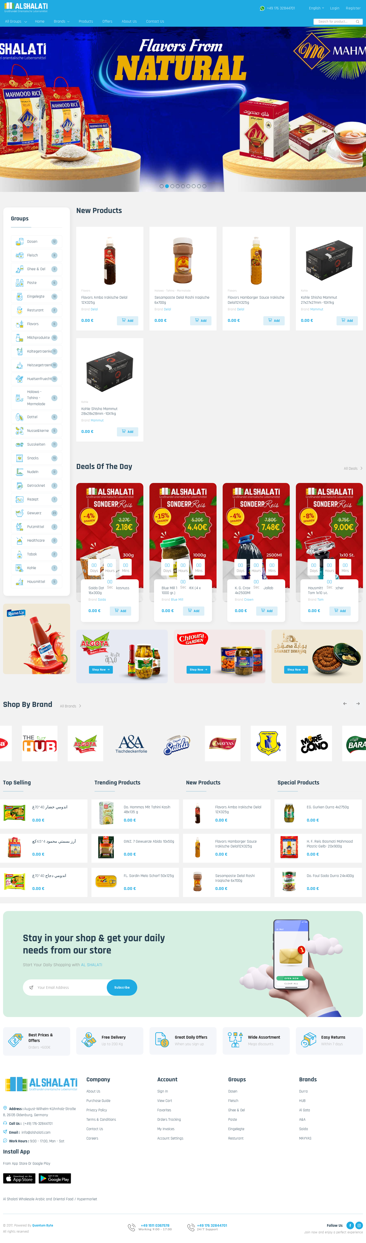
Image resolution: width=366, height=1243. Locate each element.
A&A (302, 1119)
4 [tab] (178, 186)
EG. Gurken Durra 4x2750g (328, 807)
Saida (102, 599)
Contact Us (155, 21)
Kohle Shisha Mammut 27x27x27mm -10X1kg (319, 300)
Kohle (26, 568)
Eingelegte (30, 296)
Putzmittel (30, 527)
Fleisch (27, 255)
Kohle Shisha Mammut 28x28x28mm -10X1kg (99, 411)
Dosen (26, 242)
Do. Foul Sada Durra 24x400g (330, 875)
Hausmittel (30, 582)
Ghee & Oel (30, 269)
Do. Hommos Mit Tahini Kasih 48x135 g (147, 810)
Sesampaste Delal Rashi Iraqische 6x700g (182, 300)
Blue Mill (177, 599)
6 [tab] (188, 186)
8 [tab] (199, 186)
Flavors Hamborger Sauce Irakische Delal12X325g (256, 300)
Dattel (26, 417)
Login (335, 8)
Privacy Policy (96, 1110)
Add (127, 321)
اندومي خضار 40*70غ (49, 807)
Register (353, 8)
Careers (92, 1138)
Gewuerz (28, 513)
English (317, 8)
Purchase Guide (98, 1100)
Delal (94, 309)
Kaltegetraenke (33, 351)
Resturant (30, 310)
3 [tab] (172, 186)
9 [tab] (204, 186)
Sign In (162, 1091)
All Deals (353, 468)
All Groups (16, 21)
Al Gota (304, 1110)
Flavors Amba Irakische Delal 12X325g (104, 300)
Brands (61, 21)
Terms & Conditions (101, 1119)
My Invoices (165, 1129)
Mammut (316, 309)
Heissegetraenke (33, 365)
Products (86, 21)
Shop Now (101, 670)
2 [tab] (167, 186)
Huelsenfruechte (33, 379)
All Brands (71, 706)
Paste (26, 283)
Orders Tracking (169, 1119)
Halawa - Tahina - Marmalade (30, 398)
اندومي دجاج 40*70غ (49, 875)
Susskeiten (30, 444)
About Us (129, 21)
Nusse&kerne (32, 431)
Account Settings (170, 1138)
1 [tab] (162, 186)
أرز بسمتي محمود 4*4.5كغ (54, 841)
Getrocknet (30, 486)
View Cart (164, 1100)
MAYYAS (305, 1138)
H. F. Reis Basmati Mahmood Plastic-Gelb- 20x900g (330, 844)
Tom (320, 599)
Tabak (26, 554)
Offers (107, 21)
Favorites (164, 1110)
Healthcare (30, 540)
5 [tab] (183, 186)
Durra (303, 1091)
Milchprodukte (33, 338)
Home (39, 21)
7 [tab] (194, 186)
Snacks (27, 458)
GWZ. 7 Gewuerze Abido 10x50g (149, 841)
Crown (248, 599)
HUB (302, 1100)
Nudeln (27, 472)
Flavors (27, 324)
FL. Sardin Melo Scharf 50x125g (149, 875)
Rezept (27, 499)
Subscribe (122, 987)
